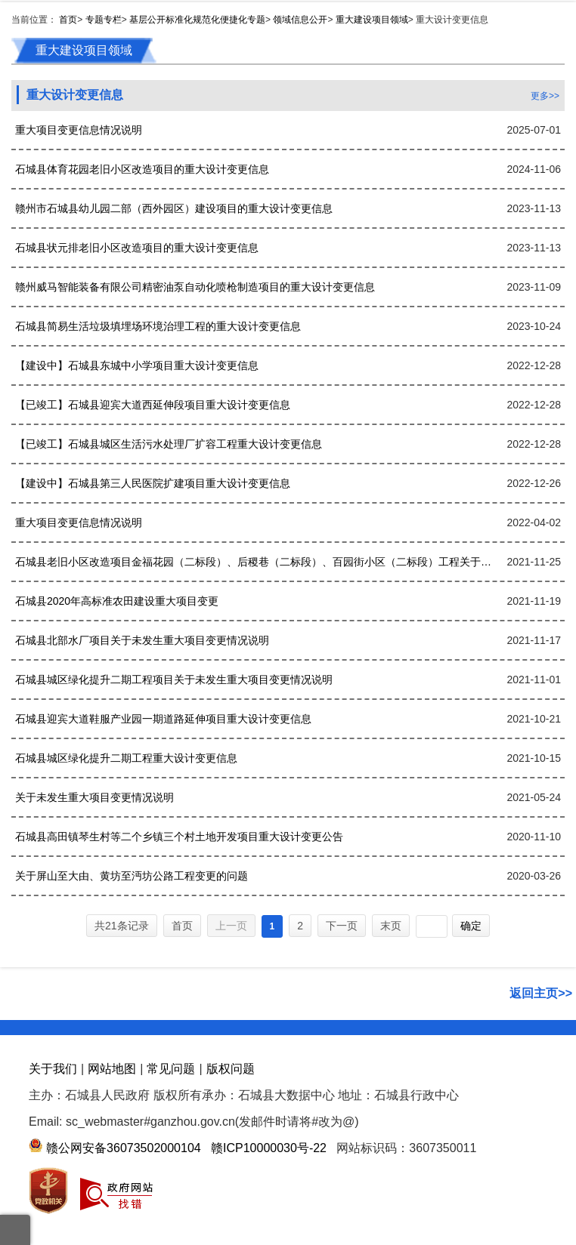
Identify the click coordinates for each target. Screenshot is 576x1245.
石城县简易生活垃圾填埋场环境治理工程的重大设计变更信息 (158, 326)
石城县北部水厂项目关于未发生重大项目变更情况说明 (142, 640)
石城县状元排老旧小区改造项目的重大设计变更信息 (137, 248)
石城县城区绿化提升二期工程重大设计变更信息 (126, 758)
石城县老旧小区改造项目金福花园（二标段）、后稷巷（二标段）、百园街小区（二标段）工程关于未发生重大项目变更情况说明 (255, 562)
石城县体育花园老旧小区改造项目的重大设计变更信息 (142, 169)
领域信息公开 (300, 19)
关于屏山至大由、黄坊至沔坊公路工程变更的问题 (131, 876)
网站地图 (112, 1068)
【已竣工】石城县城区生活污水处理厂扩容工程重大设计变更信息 (168, 444)
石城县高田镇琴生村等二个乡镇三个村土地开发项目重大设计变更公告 (179, 837)
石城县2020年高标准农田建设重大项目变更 (116, 601)
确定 (471, 926)
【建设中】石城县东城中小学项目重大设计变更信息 (137, 365)
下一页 (342, 926)
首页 (68, 19)
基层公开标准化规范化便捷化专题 (197, 19)
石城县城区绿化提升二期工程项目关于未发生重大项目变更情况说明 (174, 679)
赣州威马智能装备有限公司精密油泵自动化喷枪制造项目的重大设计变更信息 (195, 287)
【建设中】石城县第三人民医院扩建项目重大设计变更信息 (152, 483)
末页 (390, 926)
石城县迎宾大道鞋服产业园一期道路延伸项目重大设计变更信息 (163, 719)
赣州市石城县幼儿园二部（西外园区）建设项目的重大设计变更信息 (174, 208)
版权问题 (230, 1068)
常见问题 (171, 1068)
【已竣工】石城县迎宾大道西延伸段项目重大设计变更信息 (152, 405)
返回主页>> (540, 993)
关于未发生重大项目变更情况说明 (94, 797)
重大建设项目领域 (372, 19)
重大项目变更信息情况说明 (78, 130)
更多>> (545, 96)
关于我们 (53, 1068)
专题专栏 (103, 19)
